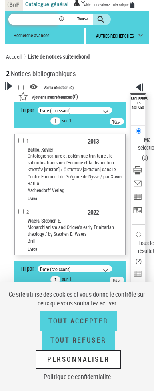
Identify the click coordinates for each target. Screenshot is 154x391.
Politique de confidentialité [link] (77, 376)
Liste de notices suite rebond (59, 56)
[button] (62, 19)
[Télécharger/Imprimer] (137, 173)
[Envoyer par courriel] (137, 186)
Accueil (14, 56)
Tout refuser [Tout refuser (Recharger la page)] (78, 340)
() (48, 96)
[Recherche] (33, 19)
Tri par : (28, 110)
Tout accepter (78, 321)
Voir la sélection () (59, 87)
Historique (121, 5)
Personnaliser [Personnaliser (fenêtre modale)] (78, 359)
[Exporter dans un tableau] (137, 199)
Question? (102, 5)
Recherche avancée (31, 35)
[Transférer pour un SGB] (137, 213)
